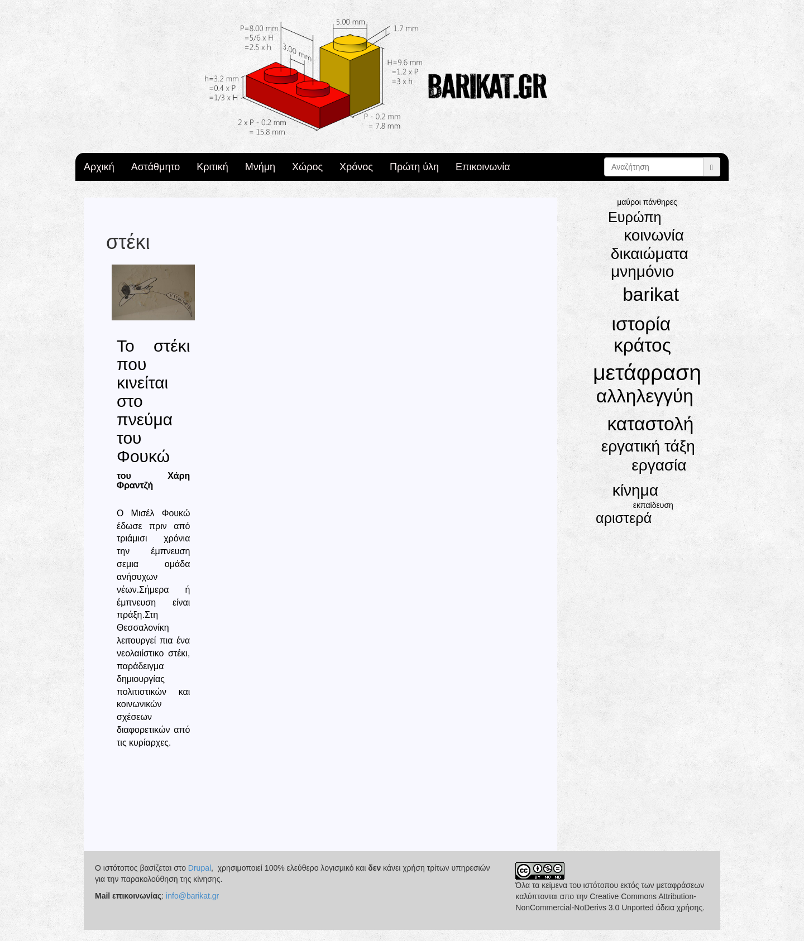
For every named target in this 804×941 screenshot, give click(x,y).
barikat (651, 294)
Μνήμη (260, 166)
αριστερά (624, 518)
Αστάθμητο (155, 166)
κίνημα (635, 490)
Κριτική (212, 166)
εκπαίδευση (653, 505)
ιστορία (641, 324)
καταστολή (650, 424)
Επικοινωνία (483, 166)
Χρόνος (356, 166)
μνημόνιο (642, 271)
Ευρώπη (635, 217)
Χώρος (307, 166)
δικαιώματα (649, 253)
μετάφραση (647, 373)
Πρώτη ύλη (414, 166)
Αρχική (99, 166)
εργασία (658, 465)
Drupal (199, 867)
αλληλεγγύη (644, 396)
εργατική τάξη (648, 446)
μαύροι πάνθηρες (647, 202)
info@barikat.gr (192, 895)
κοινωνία (654, 235)
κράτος (642, 345)
